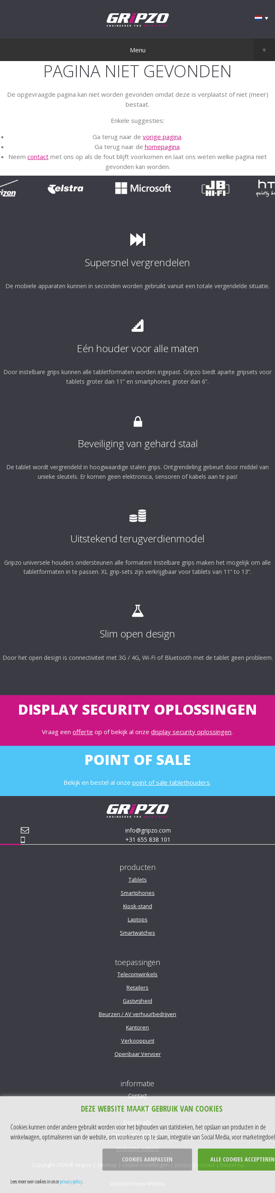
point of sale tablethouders (171, 782)
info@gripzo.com (148, 830)
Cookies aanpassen (147, 1159)
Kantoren (137, 1027)
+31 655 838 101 (147, 839)
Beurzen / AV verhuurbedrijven (137, 1014)
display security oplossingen (191, 732)
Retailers (137, 987)
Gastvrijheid (137, 1000)
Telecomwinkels (137, 974)
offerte (83, 732)
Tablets (138, 879)
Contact (137, 1095)
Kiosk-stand (137, 906)
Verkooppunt (137, 1040)
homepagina (162, 146)
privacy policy (71, 1181)
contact (38, 156)
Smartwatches (137, 932)
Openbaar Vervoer (137, 1054)
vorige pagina (162, 136)
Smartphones (138, 893)
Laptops (138, 919)
